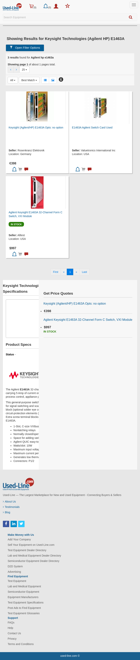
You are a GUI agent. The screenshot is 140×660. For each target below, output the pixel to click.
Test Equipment (17, 580)
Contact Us (14, 633)
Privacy (12, 638)
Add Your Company (19, 539)
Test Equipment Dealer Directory (27, 550)
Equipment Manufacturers (23, 597)
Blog (6, 512)
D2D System (15, 566)
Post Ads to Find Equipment (24, 607)
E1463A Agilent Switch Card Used (92, 127)
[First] (55, 272)
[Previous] (64, 272)
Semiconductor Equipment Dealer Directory (33, 560)
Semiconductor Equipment (23, 591)
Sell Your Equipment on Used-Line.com (31, 544)
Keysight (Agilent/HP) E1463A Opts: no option (36, 127)
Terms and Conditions (21, 644)
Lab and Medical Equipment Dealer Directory (34, 555)
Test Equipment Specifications (26, 602)
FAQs (11, 622)
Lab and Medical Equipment (24, 586)
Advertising (14, 571)
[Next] (76, 272)
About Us (9, 501)
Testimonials (11, 506)
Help (10, 627)
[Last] (84, 272)
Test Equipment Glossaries (24, 613)
